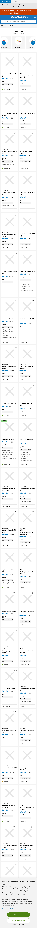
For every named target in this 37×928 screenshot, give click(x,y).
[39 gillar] (15, 348)
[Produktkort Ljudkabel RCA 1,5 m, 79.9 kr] (9, 391)
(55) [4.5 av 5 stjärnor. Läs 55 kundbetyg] (30, 323)
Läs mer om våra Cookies (9, 909)
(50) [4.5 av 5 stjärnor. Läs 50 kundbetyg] (12, 156)
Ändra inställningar (18, 924)
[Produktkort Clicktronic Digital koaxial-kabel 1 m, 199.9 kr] (9, 138)
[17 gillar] (15, 593)
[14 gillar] (15, 511)
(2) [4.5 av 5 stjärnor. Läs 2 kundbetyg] (12, 78)
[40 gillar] (32, 827)
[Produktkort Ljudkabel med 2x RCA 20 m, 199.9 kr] (27, 101)
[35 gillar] (15, 385)
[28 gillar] (15, 551)
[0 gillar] (33, 55)
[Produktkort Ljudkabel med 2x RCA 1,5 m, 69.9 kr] (27, 180)
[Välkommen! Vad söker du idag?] (19, 21)
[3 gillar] (33, 864)
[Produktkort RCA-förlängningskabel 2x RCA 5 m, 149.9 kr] (27, 793)
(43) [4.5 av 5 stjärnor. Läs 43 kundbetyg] (30, 536)
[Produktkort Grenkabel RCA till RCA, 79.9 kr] (27, 391)
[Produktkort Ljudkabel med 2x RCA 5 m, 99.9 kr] (9, 259)
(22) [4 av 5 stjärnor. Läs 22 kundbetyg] (30, 408)
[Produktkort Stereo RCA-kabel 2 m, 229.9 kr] (9, 427)
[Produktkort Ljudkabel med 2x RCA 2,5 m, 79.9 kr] (9, 101)
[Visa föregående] (4, 43)
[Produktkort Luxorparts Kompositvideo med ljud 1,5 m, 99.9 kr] (27, 832)
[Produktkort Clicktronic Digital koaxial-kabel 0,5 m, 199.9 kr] (9, 557)
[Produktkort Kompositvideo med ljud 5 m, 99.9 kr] (27, 138)
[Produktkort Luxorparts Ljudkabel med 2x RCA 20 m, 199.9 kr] (27, 717)
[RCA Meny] (5, 26)
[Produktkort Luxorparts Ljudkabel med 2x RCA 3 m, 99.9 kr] (9, 755)
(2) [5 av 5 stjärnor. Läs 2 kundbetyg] (29, 80)
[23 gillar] (15, 749)
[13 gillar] (32, 551)
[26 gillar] (15, 712)
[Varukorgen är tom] (34, 17)
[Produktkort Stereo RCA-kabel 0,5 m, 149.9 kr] (27, 427)
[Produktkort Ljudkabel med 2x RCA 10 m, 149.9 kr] (27, 598)
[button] (23, 33)
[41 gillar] (32, 511)
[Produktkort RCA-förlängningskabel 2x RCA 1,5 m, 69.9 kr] (27, 636)
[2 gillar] (15, 133)
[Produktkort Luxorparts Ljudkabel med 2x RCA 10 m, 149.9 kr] (9, 517)
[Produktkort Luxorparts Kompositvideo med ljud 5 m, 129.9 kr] (9, 870)
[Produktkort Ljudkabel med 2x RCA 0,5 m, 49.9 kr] (27, 221)
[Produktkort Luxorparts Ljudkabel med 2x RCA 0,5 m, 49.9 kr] (9, 832)
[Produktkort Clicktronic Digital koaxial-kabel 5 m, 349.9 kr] (27, 476)
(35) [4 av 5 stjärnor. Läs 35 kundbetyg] (12, 406)
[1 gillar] (15, 55)
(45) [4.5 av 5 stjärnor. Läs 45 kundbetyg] (12, 238)
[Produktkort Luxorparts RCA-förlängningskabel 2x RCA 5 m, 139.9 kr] (27, 557)
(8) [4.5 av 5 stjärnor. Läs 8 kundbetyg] (12, 734)
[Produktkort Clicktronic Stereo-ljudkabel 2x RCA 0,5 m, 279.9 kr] (9, 221)
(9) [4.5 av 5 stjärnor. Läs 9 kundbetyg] (12, 118)
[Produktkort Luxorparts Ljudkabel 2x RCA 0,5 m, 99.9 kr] (27, 306)
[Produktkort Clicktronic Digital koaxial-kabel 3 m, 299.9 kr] (9, 180)
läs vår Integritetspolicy (25, 909)
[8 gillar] (33, 749)
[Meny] (2, 17)
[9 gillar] (15, 630)
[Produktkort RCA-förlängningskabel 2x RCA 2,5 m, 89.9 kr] (27, 61)
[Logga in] (30, 17)
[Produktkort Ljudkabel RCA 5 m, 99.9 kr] (9, 676)
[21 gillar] (15, 216)
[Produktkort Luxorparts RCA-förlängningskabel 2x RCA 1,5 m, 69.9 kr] (27, 517)
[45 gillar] (32, 385)
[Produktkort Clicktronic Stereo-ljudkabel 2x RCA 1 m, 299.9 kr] (27, 755)
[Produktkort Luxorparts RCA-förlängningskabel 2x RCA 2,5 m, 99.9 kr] (9, 636)
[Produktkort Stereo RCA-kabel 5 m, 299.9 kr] (9, 306)
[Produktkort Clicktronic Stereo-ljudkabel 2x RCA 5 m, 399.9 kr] (9, 793)
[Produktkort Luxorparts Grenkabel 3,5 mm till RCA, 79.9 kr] (9, 717)
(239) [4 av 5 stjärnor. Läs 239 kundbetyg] (12, 370)
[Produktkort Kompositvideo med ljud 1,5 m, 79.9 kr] (9, 61)
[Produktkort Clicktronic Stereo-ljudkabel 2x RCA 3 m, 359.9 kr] (27, 870)
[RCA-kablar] (18, 42)
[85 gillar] (15, 827)
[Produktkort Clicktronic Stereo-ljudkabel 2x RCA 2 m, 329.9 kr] (27, 353)
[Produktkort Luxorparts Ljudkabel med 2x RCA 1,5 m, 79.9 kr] (9, 353)
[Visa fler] (33, 43)
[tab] (5, 1)
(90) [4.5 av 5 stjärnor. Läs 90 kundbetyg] (30, 850)
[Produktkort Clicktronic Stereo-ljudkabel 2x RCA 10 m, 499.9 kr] (9, 476)
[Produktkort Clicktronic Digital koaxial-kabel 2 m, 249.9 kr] (27, 676)
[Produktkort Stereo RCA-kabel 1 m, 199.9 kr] (27, 259)
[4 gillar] (33, 348)
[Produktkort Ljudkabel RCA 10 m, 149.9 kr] (9, 598)
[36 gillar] (32, 300)
